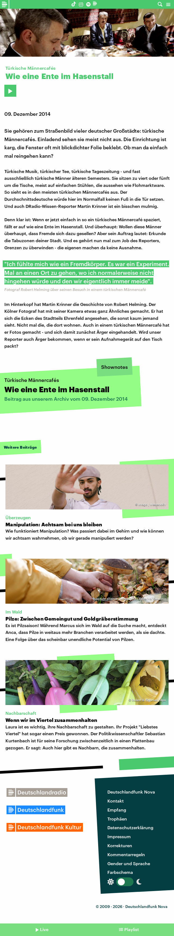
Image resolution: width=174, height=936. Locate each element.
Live (44, 929)
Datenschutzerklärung (130, 827)
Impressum (119, 836)
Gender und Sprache (128, 863)
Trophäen (117, 818)
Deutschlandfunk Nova (131, 791)
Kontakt (115, 800)
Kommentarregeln (126, 854)
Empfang (116, 809)
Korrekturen (119, 845)
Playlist (131, 929)
